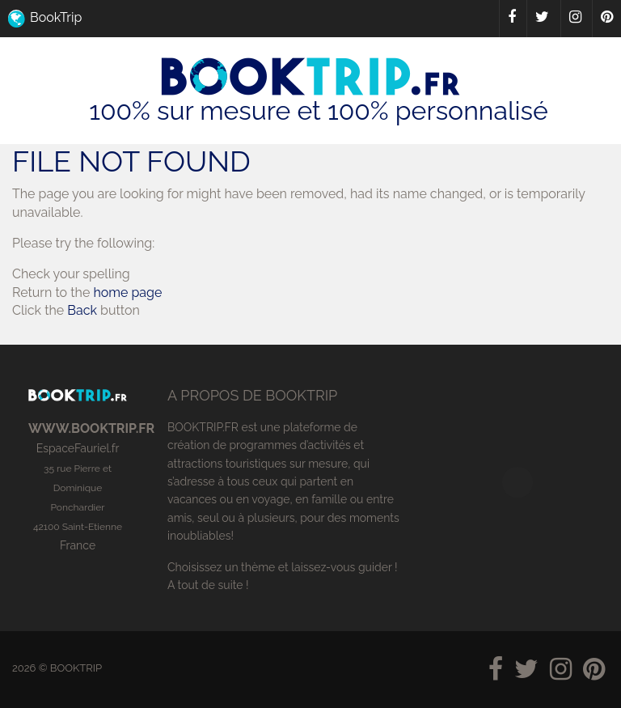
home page (127, 292)
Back (82, 310)
